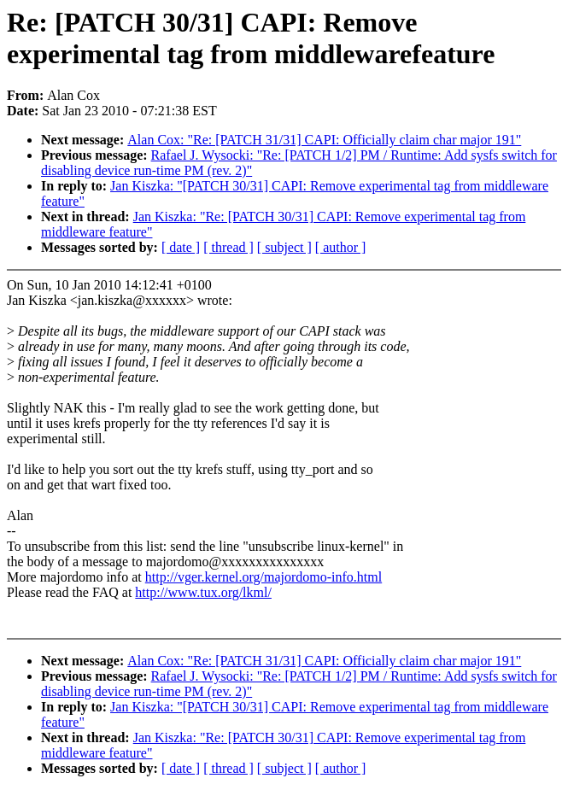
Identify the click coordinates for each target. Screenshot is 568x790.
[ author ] (340, 247)
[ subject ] (284, 247)
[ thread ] (228, 247)
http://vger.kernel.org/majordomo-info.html (263, 577)
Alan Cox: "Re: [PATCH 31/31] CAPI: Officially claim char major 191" (324, 139)
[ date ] (180, 247)
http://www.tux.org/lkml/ (203, 592)
